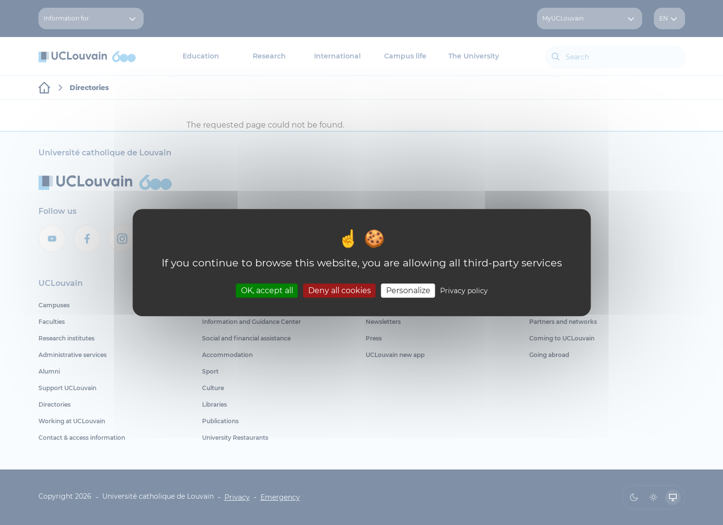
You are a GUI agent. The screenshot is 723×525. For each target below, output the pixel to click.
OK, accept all (267, 290)
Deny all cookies (339, 290)
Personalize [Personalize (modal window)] (408, 290)
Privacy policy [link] (464, 290)
